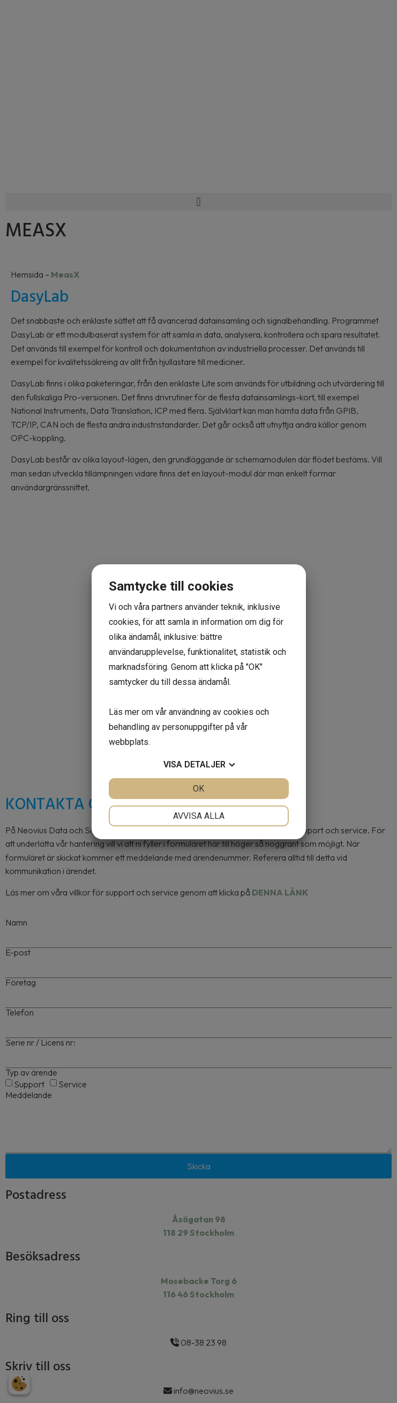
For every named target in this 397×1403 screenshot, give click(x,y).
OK (198, 788)
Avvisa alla (198, 816)
